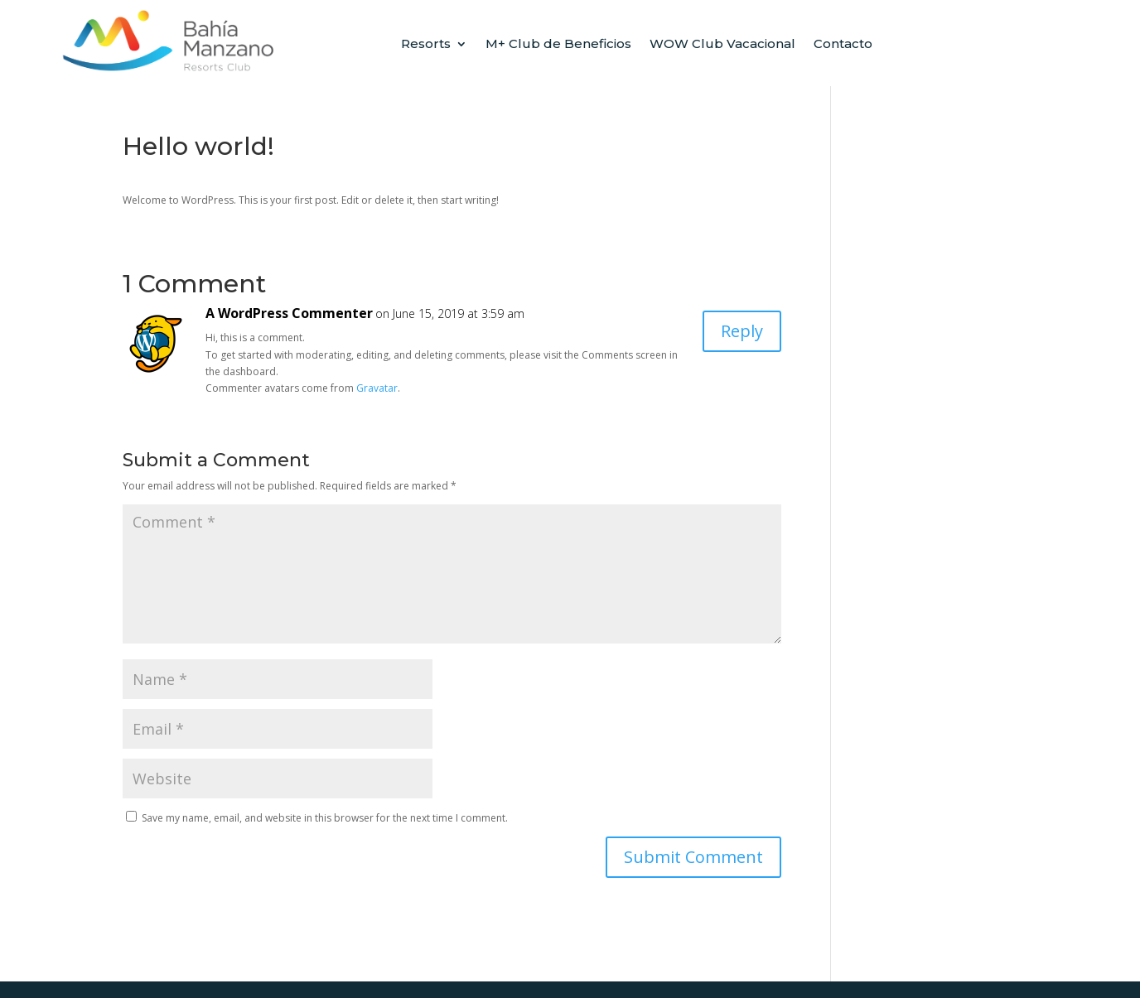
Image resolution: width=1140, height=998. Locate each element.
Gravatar (377, 388)
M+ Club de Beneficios (558, 44)
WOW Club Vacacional (722, 44)
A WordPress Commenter (289, 313)
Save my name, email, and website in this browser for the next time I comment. (325, 818)
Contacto (843, 44)
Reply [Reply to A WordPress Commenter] (742, 331)
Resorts (426, 44)
